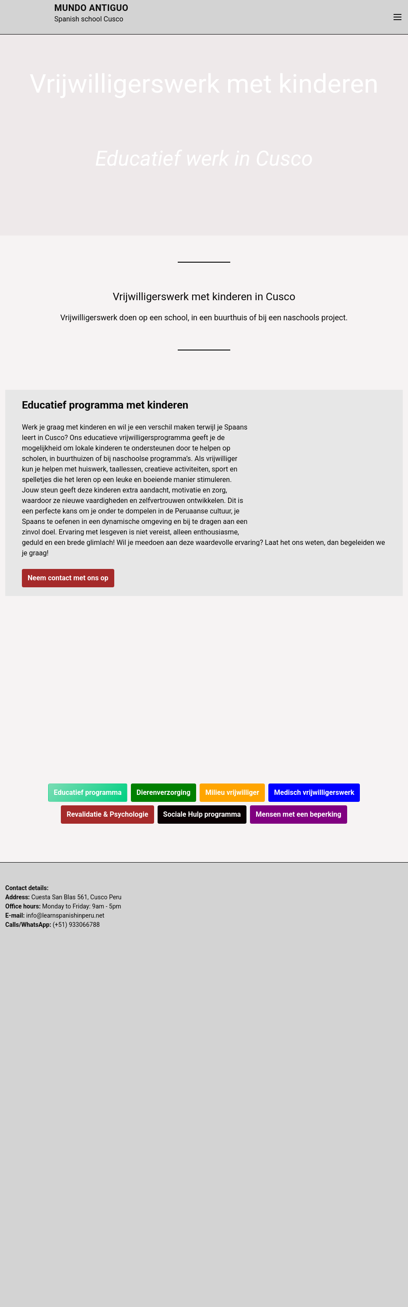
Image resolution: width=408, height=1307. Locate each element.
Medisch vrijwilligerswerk (314, 792)
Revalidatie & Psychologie (107, 814)
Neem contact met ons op (68, 578)
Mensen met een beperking (298, 814)
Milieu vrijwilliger (232, 792)
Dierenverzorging (163, 792)
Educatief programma (88, 792)
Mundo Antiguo (91, 8)
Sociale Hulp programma (202, 814)
